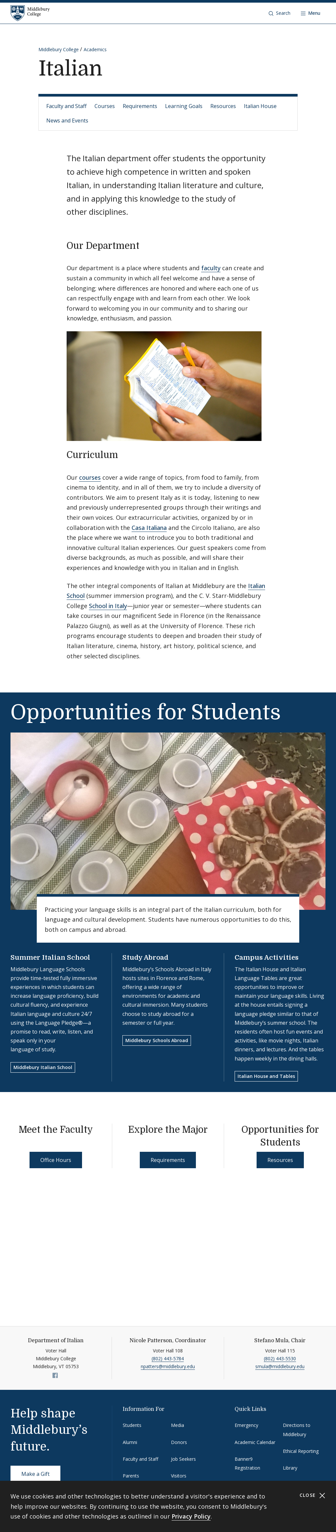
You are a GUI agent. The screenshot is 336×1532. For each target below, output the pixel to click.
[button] (279, 13)
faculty (210, 268)
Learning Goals (183, 106)
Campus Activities (267, 957)
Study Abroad (145, 957)
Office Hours (55, 1160)
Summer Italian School (50, 957)
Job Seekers (183, 1459)
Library (290, 1468)
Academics (95, 49)
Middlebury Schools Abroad (156, 1040)
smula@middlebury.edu (279, 1366)
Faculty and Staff (66, 106)
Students (132, 1425)
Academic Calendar (255, 1442)
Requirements (140, 106)
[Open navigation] (311, 13)
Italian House (260, 106)
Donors (179, 1442)
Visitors (178, 1476)
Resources (223, 106)
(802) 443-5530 (280, 1358)
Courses (104, 106)
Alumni (130, 1442)
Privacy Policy (191, 1516)
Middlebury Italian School (42, 1067)
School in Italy (108, 606)
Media (177, 1425)
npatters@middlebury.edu (168, 1366)
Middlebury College (58, 49)
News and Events (67, 120)
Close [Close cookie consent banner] (313, 1495)
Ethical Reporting (301, 1451)
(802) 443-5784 (168, 1358)
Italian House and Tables (266, 1076)
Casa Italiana (149, 528)
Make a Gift (35, 1473)
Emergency (246, 1425)
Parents (131, 1476)
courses (90, 477)
